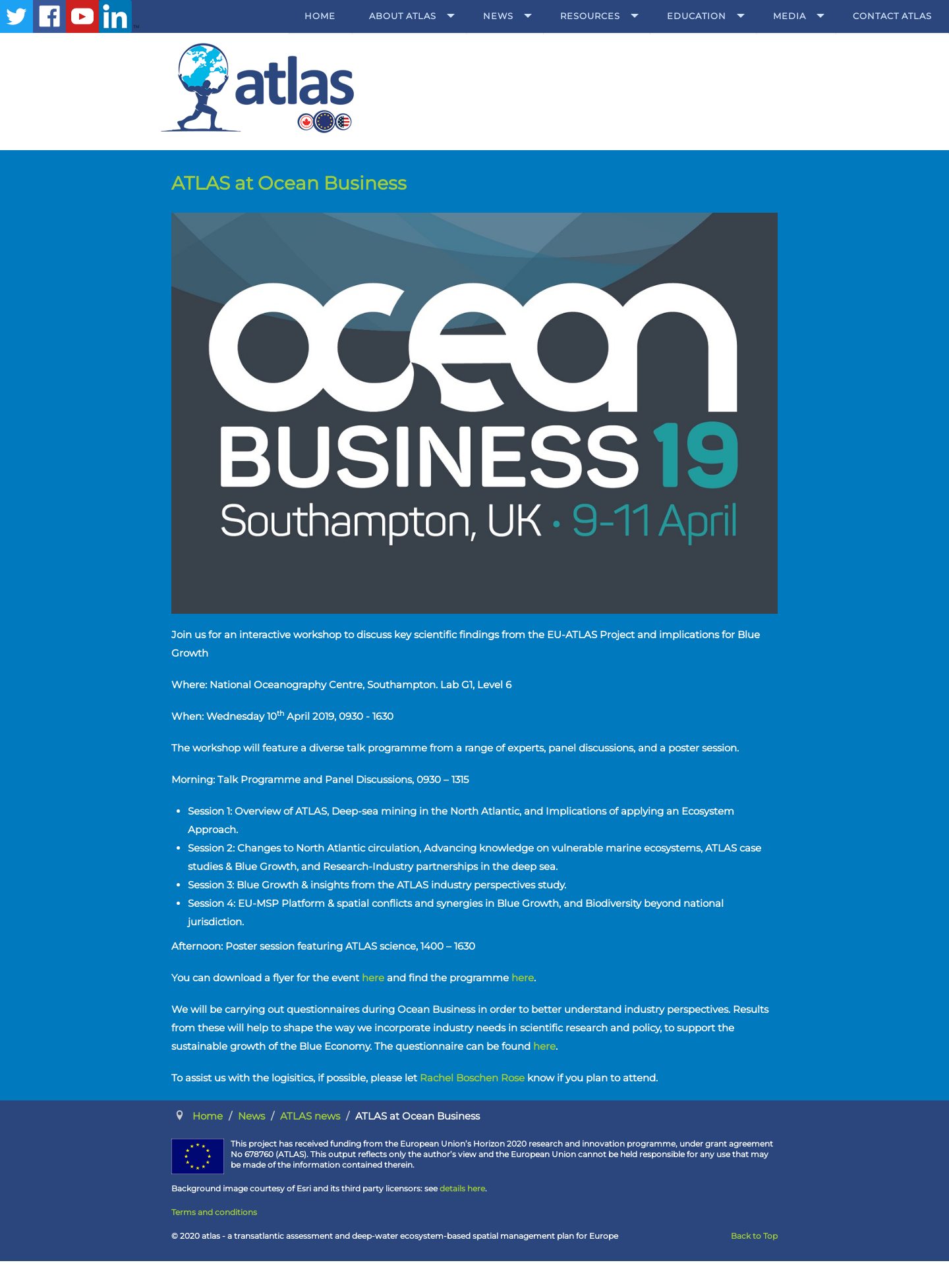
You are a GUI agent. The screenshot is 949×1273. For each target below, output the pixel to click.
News (498, 16)
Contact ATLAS (892, 16)
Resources (590, 16)
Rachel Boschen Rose (472, 1077)
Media (789, 16)
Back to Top (754, 1236)
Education (696, 16)
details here (462, 1188)
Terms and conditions (214, 1212)
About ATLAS (402, 16)
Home (319, 16)
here (373, 977)
